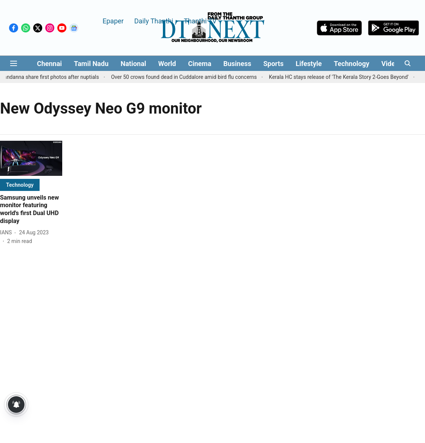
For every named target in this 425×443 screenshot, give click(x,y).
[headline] (31, 209)
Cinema (200, 64)
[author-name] (7, 233)
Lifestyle (309, 64)
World (167, 64)
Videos (391, 64)
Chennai (49, 64)
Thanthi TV (200, 21)
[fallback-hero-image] (31, 158)
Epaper (113, 21)
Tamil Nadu (91, 64)
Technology (351, 64)
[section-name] (20, 184)
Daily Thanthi (153, 21)
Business (237, 64)
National (133, 64)
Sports (273, 64)
